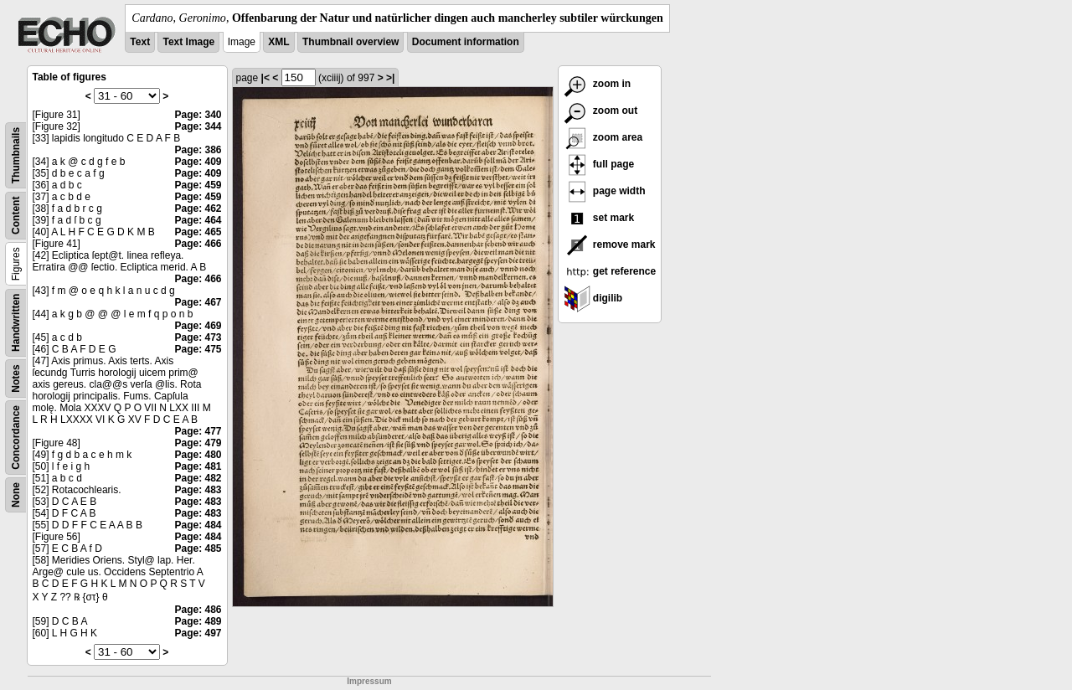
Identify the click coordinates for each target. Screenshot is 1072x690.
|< (265, 78)
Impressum (369, 681)
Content (16, 215)
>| (390, 78)
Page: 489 (197, 621)
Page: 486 (197, 609)
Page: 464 (197, 220)
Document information (465, 42)
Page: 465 (197, 232)
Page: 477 (197, 431)
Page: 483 (197, 490)
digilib (593, 298)
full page (599, 164)
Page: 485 (197, 548)
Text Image (188, 42)
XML (278, 42)
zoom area (603, 137)
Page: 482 (197, 478)
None (16, 494)
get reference (610, 271)
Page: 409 (197, 161)
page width (605, 191)
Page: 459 (197, 185)
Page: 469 (197, 326)
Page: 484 (197, 525)
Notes (16, 378)
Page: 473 (197, 337)
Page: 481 (197, 466)
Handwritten (16, 323)
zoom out (601, 110)
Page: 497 (197, 633)
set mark (599, 218)
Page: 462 (197, 208)
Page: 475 (197, 349)
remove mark (610, 244)
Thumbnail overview (350, 42)
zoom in (597, 84)
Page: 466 (197, 244)
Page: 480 (197, 455)
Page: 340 (197, 115)
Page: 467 (197, 302)
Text (140, 42)
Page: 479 (197, 443)
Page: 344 (197, 126)
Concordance (16, 437)
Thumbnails (16, 155)
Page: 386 (197, 150)
